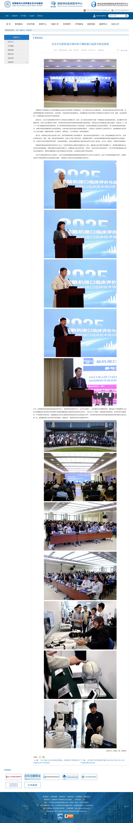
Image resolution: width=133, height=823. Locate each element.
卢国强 (115, 751)
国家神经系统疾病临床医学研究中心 (47, 145)
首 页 (8, 24)
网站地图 (54, 796)
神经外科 (54, 120)
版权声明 (71, 796)
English (32, 16)
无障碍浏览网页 (99, 16)
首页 (7, 16)
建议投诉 (62, 796)
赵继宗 (75, 145)
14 (126, 50)
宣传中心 (109, 751)
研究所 (37, 123)
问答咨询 (15, 16)
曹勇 (70, 120)
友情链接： (8, 770)
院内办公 (40, 16)
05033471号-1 (49, 805)
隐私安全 (87, 796)
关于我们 (23, 16)
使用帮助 (79, 796)
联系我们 (46, 796)
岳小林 (52, 155)
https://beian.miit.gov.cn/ (82, 808)
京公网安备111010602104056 (53, 808)
